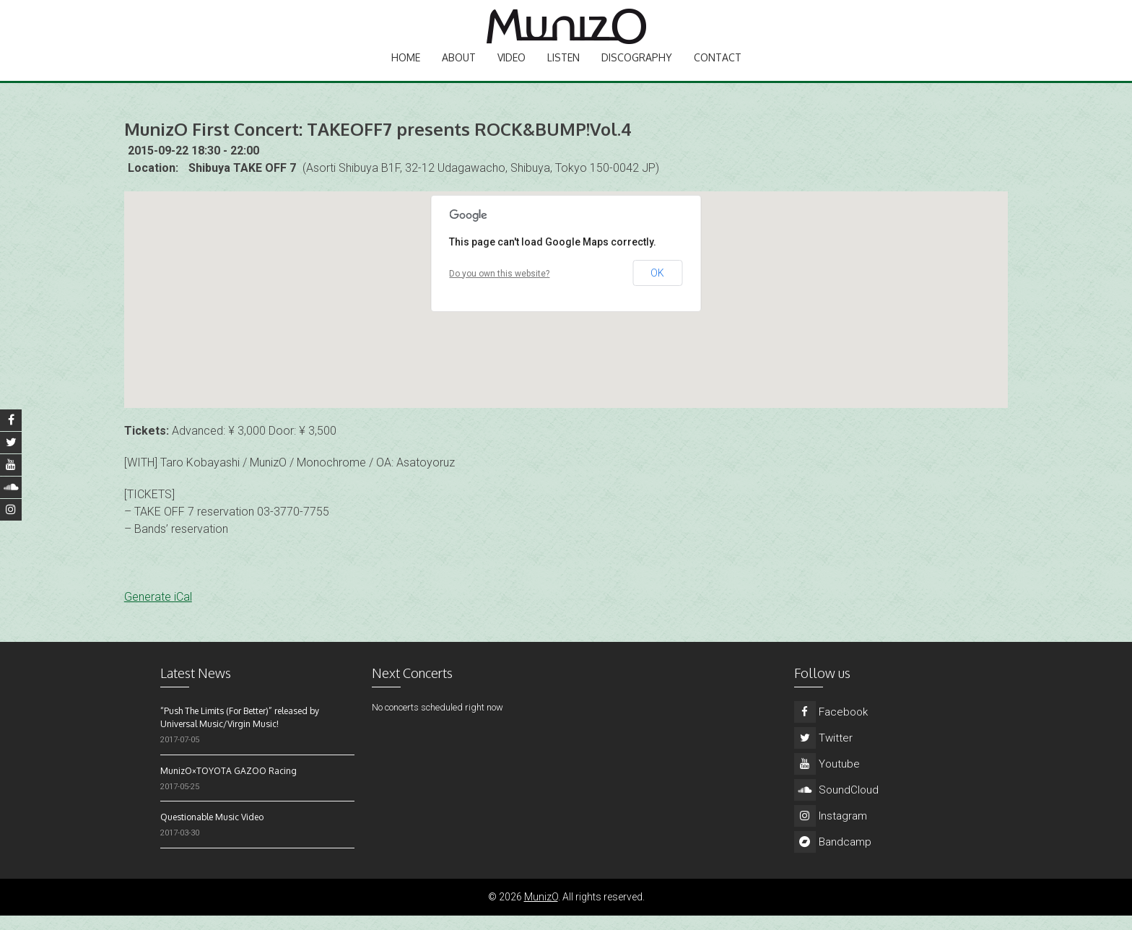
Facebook (831, 726)
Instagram (830, 830)
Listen (563, 69)
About (459, 69)
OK (657, 287)
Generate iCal (158, 611)
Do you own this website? (499, 288)
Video (511, 69)
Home (405, 69)
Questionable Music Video (212, 831)
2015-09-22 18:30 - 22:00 (193, 165)
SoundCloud (836, 804)
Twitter (823, 752)
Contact (717, 69)
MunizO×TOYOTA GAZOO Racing (228, 785)
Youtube (827, 778)
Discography (636, 69)
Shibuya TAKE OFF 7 (242, 182)
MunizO (541, 911)
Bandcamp (832, 856)
